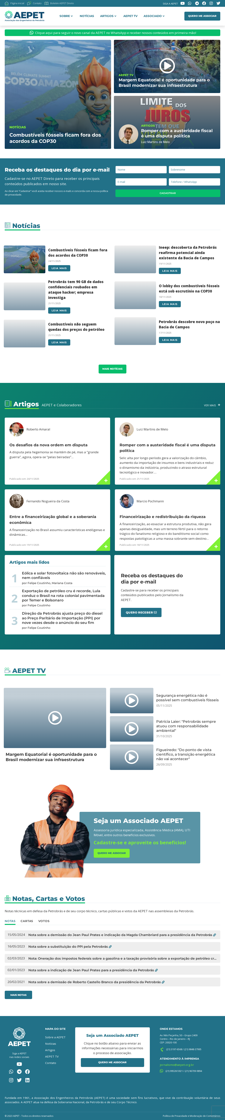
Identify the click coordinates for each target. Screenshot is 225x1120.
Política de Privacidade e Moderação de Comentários (191, 1116)
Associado (154, 16)
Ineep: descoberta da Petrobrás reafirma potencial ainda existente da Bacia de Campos (188, 252)
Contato (50, 1063)
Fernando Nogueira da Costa (48, 501)
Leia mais (59, 268)
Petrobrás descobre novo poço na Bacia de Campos (189, 324)
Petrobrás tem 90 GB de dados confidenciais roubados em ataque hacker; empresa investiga (76, 289)
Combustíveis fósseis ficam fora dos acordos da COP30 (77, 253)
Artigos (108, 16)
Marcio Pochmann (150, 501)
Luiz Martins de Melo (152, 429)
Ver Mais (210, 405)
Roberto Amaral (38, 429)
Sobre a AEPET (55, 1037)
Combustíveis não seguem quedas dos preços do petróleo (76, 327)
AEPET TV (130, 16)
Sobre (66, 16)
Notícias (87, 16)
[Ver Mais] (218, 405)
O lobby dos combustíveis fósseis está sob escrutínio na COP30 (189, 288)
